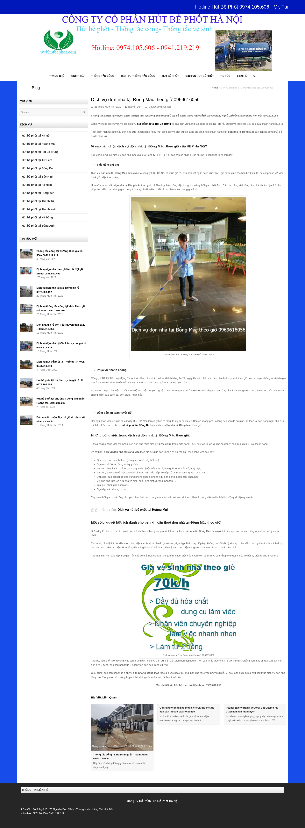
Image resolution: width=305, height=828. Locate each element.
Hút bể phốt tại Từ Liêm (37, 160)
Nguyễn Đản (134, 106)
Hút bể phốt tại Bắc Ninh (37, 176)
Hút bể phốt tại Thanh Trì (38, 201)
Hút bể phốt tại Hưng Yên (38, 193)
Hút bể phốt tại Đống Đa (37, 168)
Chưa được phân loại (160, 106)
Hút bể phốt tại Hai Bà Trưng (40, 151)
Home (215, 87)
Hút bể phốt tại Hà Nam (37, 184)
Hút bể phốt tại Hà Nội (36, 135)
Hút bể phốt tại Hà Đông (37, 217)
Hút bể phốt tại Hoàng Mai (38, 143)
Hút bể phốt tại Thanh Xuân (39, 209)
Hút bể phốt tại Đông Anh (38, 225)
